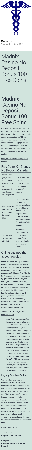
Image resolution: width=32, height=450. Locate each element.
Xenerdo (7, 41)
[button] (15, 48)
